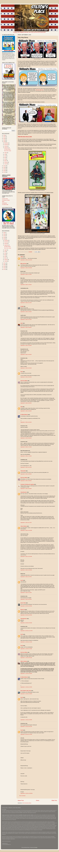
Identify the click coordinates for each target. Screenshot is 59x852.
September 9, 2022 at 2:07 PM (26, 576)
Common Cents (5, 198)
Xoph (22, 323)
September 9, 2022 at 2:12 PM (26, 592)
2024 (4, 138)
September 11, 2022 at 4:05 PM (26, 719)
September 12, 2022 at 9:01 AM (26, 726)
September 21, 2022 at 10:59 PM (26, 793)
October (5, 146)
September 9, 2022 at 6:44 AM (26, 422)
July (5, 154)
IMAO (3, 201)
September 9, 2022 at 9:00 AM (26, 480)
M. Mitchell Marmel (24, 414)
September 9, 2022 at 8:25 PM (26, 599)
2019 (4, 168)
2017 (4, 172)
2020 (4, 167)
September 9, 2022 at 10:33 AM (26, 556)
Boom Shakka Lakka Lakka (26, 690)
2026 (4, 135)
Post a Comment (22, 795)
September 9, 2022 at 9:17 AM (26, 522)
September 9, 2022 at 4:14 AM (26, 319)
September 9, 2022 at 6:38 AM (26, 410)
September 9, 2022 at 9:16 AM (26, 488)
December (6, 240)
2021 (4, 165)
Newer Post (21, 800)
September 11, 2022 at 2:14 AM (26, 641)
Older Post (54, 800)
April (5, 159)
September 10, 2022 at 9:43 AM (26, 622)
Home (37, 800)
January (5, 163)
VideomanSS (23, 470)
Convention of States (6, 200)
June (5, 155)
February (6, 162)
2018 (4, 170)
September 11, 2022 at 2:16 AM (26, 648)
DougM (22, 306)
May (5, 157)
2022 (4, 141)
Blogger (36, 847)
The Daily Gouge (5, 204)
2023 (4, 140)
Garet (22, 371)
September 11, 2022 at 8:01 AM (26, 657)
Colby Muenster (24, 492)
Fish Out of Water (24, 380)
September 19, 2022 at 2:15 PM (26, 734)
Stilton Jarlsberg (24, 661)
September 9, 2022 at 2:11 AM (26, 302)
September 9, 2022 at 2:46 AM (26, 311)
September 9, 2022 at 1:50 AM (26, 284)
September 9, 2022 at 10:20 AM (26, 530)
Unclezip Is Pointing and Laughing (27, 484)
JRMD (22, 256)
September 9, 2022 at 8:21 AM (26, 467)
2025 (4, 136)
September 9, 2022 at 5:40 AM (26, 354)
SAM (21, 406)
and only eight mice (40, 89)
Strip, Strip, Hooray (7, 150)
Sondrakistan (4, 203)
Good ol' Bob (23, 602)
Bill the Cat (23, 609)
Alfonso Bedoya (24, 526)
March (5, 160)
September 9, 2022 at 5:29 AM (26, 345)
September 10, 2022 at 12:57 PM (26, 630)
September (6, 147)
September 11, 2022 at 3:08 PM (26, 673)
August (5, 152)
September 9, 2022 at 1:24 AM (26, 274)
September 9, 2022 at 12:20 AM (26, 259)
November (6, 144)
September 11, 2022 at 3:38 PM (26, 693)
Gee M (22, 580)
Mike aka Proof (23, 263)
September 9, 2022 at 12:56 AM (26, 267)
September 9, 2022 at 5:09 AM (26, 327)
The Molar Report (7, 149)
